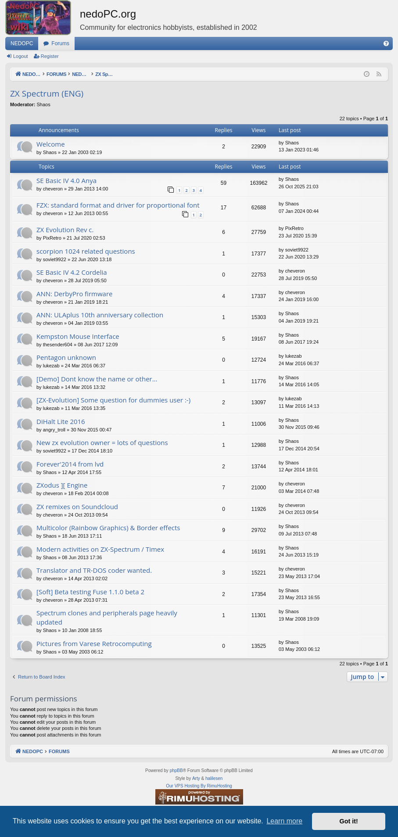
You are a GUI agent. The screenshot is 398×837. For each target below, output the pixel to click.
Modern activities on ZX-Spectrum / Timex (100, 549)
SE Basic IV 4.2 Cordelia (71, 272)
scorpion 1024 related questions (85, 251)
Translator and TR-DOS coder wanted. (94, 570)
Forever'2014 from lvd (70, 464)
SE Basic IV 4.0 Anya (66, 180)
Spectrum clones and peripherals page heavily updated (106, 617)
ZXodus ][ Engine (62, 485)
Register (50, 56)
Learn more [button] (284, 821)
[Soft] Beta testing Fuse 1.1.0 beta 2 (90, 591)
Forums (60, 43)
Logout (20, 56)
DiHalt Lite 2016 (60, 421)
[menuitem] (386, 43)
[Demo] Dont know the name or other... (97, 378)
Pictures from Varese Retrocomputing (94, 643)
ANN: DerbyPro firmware (74, 293)
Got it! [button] (349, 821)
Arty (196, 778)
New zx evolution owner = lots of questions (102, 442)
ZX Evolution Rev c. (64, 229)
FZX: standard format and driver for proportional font (118, 205)
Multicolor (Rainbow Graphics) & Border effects (108, 527)
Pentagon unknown (66, 357)
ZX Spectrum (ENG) (46, 93)
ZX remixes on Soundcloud (77, 506)
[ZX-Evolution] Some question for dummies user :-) (113, 399)
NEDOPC (22, 43)
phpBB (176, 770)
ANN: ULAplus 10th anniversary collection (99, 314)
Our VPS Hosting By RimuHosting (199, 785)
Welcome (50, 144)
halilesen (213, 778)
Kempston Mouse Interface (77, 336)
